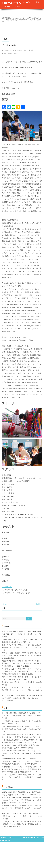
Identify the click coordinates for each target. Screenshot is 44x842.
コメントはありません (11, 53)
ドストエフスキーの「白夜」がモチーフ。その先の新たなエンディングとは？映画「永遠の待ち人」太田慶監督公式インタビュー (21, 800)
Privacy (7, 7)
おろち (5, 604)
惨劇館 (38, 604)
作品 (37, 2)
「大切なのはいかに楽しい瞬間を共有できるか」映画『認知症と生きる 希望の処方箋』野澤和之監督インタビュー (21, 824)
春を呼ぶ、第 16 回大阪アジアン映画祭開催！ (19, 682)
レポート (7, 708)
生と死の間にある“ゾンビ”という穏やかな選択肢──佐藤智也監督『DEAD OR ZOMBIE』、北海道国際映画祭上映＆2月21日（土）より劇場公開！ (21, 769)
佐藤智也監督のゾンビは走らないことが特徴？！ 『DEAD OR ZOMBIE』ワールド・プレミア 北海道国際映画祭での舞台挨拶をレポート (21, 761)
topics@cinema (9, 50)
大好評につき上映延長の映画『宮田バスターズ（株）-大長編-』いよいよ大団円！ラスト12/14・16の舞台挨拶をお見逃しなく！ (22, 663)
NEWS (6, 626)
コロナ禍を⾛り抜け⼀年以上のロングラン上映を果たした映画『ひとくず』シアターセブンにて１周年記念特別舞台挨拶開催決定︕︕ (21, 671)
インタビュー (27, 2)
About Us (17, 7)
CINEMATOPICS (11, 3)
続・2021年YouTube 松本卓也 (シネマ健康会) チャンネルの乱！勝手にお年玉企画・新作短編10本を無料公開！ (22, 698)
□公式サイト (7, 586)
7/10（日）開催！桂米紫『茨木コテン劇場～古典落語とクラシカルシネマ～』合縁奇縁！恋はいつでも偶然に (21, 655)
